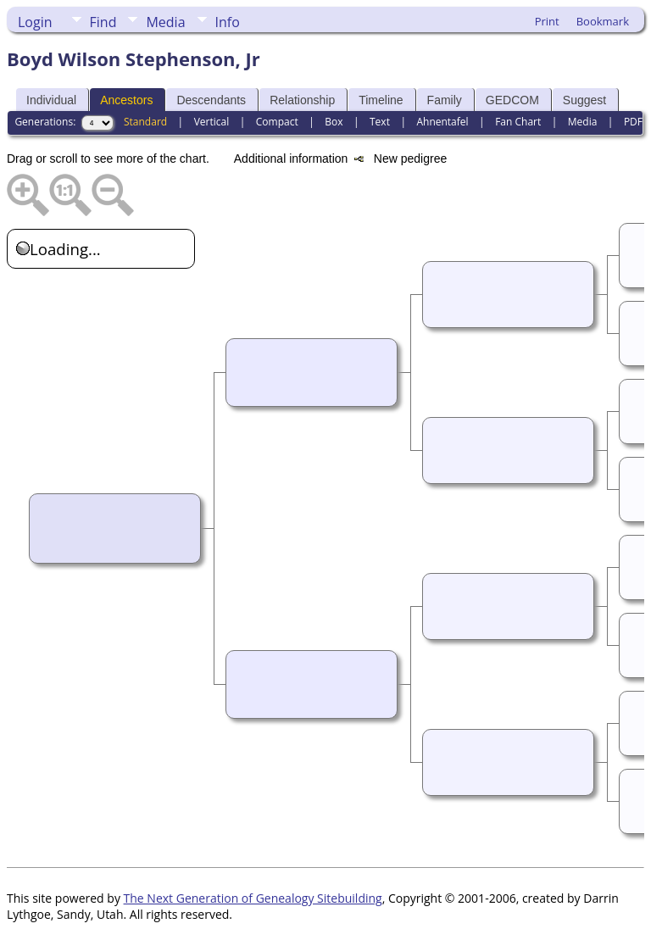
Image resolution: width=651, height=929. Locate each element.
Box (333, 121)
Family (444, 100)
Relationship (302, 100)
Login (35, 22)
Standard (145, 121)
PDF (633, 121)
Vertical (212, 121)
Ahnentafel (442, 121)
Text (380, 121)
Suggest (584, 100)
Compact (277, 121)
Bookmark (602, 21)
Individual (51, 100)
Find (103, 22)
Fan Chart (518, 121)
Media (165, 22)
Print (547, 21)
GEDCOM (512, 100)
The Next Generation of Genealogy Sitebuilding (253, 898)
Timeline (381, 100)
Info (227, 22)
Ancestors (126, 100)
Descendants (211, 100)
